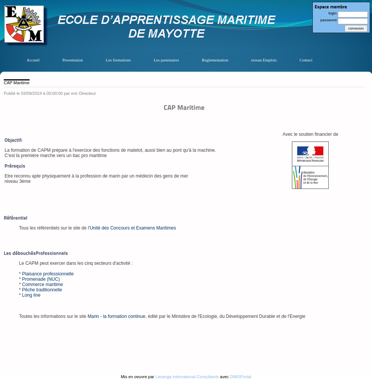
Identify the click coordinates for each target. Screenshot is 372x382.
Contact (305, 60)
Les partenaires (166, 60)
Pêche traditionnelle (42, 289)
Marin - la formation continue (116, 316)
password (328, 20)
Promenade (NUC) (41, 279)
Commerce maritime (42, 284)
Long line (31, 295)
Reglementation (215, 60)
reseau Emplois (264, 60)
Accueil (33, 60)
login (332, 13)
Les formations (118, 60)
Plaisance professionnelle (48, 274)
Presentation (72, 60)
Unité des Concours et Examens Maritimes (133, 228)
